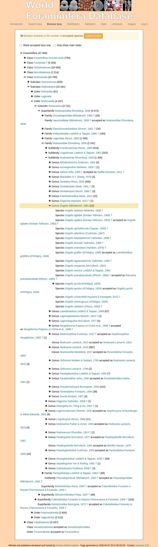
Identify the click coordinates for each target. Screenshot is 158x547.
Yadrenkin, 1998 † (88, 238)
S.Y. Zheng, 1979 (75, 176)
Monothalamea (42, 72)
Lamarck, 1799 (74, 368)
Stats (103, 24)
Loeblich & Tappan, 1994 (87, 270)
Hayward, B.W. (142, 545)
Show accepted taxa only (35, 45)
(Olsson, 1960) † (88, 275)
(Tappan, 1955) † (86, 228)
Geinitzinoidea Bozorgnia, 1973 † (69, 504)
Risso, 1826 (72, 181)
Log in (144, 24)
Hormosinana (48, 81)
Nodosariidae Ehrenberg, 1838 (70, 143)
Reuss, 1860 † (75, 191)
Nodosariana (48, 86)
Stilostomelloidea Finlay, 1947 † (72, 494)
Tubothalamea (42, 522)
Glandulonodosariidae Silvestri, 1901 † (74, 128)
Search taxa (35, 24)
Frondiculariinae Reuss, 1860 (76, 148)
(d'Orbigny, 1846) (83, 252)
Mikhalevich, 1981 (74, 205)
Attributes (90, 24)
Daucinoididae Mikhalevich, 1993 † (72, 120)
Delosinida (47, 91)
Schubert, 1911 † (110, 172)
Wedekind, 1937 (76, 352)
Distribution (73, 24)
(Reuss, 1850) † (83, 306)
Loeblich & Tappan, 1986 (82, 311)
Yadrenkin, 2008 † (71, 401)
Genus (56, 205)
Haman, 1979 (119, 445)
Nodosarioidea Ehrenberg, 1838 (72, 110)
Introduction (16, 24)
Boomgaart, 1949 (79, 386)
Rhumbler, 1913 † (73, 432)
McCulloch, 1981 (74, 445)
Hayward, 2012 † (75, 200)
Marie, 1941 (76, 196)
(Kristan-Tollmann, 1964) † (88, 215)
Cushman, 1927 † (78, 334)
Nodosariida (47, 101)
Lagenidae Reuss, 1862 (66, 138)
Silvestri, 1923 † (79, 316)
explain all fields (93, 36)
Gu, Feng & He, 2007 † (75, 406)
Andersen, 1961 (77, 162)
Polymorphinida (49, 512)
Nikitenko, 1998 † (84, 210)
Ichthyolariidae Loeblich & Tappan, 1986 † (76, 133)
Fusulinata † (40, 62)
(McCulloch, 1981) (85, 265)
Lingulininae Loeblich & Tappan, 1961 (80, 152)
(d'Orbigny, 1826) (83, 283)
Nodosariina (55, 106)
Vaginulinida (47, 517)
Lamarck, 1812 (74, 342)
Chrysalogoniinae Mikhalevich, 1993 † (77, 477)
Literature (117, 24)
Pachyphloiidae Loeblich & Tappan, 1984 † (76, 473)
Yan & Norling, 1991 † (76, 463)
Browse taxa (54, 24)
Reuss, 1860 (70, 419)
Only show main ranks (67, 45)
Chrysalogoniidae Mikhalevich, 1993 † (74, 115)
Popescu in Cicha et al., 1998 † (85, 325)
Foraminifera (49, 57)
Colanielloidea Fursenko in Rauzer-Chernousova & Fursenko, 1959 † (89, 499)
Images (132, 24)
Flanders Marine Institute (67, 545)
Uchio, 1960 (74, 378)
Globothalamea (42, 67)
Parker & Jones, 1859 (75, 424)
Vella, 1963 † (71, 172)
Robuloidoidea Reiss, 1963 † (71, 486)
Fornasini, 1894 (76, 391)
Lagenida (46, 96)
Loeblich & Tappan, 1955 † (80, 458)
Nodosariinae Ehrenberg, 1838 (77, 157)
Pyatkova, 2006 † (73, 468)
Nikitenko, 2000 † (78, 167)
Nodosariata (40, 77)
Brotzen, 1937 (72, 396)
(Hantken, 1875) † (85, 247)
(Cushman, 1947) (85, 233)
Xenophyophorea (43, 527)
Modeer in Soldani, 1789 (79, 360)
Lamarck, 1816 (117, 342)
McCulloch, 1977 (78, 320)
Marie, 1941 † (75, 186)
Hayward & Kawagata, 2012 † (92, 296)
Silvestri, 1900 (74, 410)
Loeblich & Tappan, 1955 (83, 373)
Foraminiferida (42, 531)
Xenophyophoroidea (79, 527)
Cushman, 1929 (75, 450)
